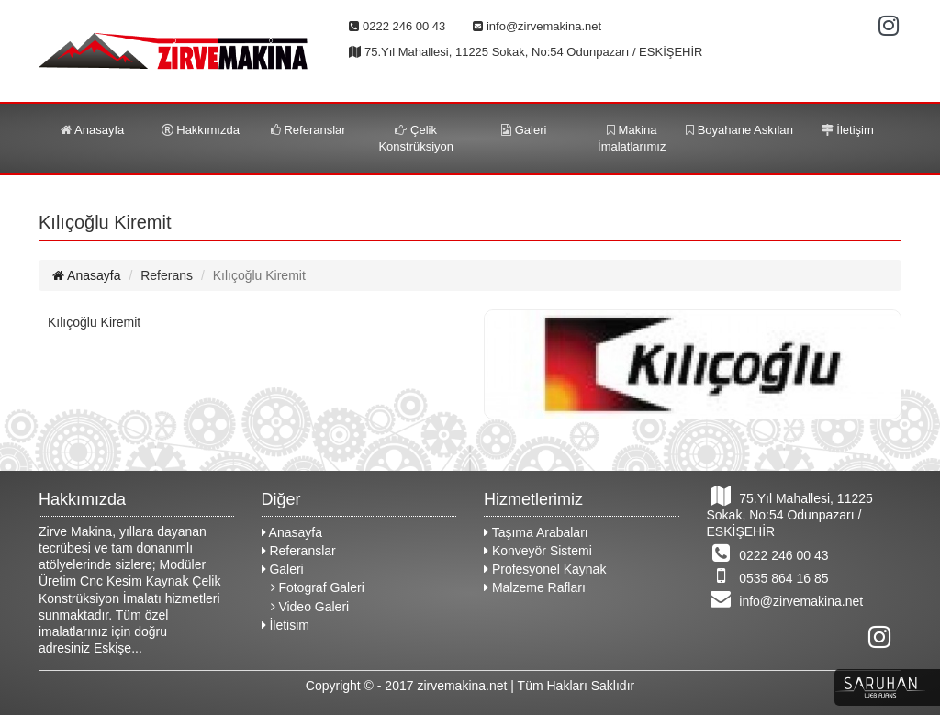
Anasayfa (92, 130)
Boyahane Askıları (739, 130)
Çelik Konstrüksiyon (415, 138)
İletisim (285, 625)
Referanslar (308, 130)
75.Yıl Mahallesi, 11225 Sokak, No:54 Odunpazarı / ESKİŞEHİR (790, 512)
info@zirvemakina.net (785, 598)
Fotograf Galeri (317, 587)
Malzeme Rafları (535, 587)
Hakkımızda (201, 130)
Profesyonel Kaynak (545, 569)
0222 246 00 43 (768, 552)
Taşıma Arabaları (536, 532)
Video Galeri (310, 606)
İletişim (848, 130)
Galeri (523, 130)
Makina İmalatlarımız (632, 138)
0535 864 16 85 (768, 575)
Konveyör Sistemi (538, 550)
